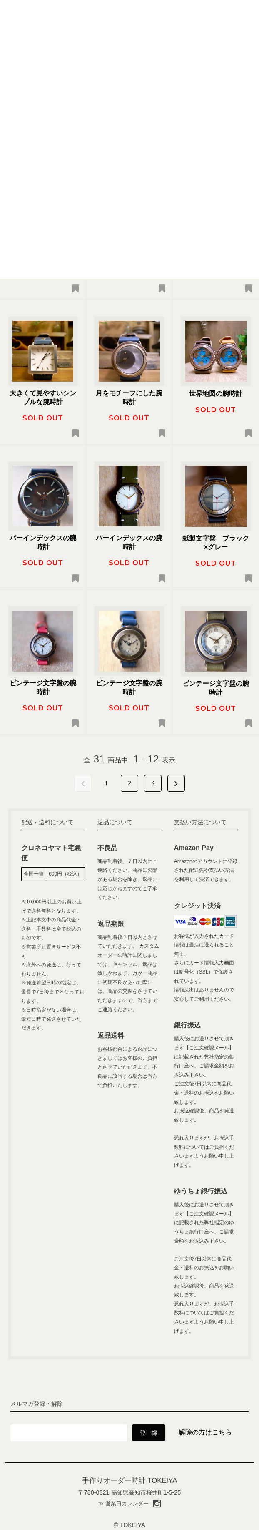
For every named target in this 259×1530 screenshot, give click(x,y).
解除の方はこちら (205, 1432)
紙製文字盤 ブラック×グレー (215, 543)
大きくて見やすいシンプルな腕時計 (43, 397)
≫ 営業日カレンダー (123, 1503)
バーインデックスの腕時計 (43, 542)
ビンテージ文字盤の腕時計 (43, 687)
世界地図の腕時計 (215, 393)
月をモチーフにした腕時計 (129, 397)
